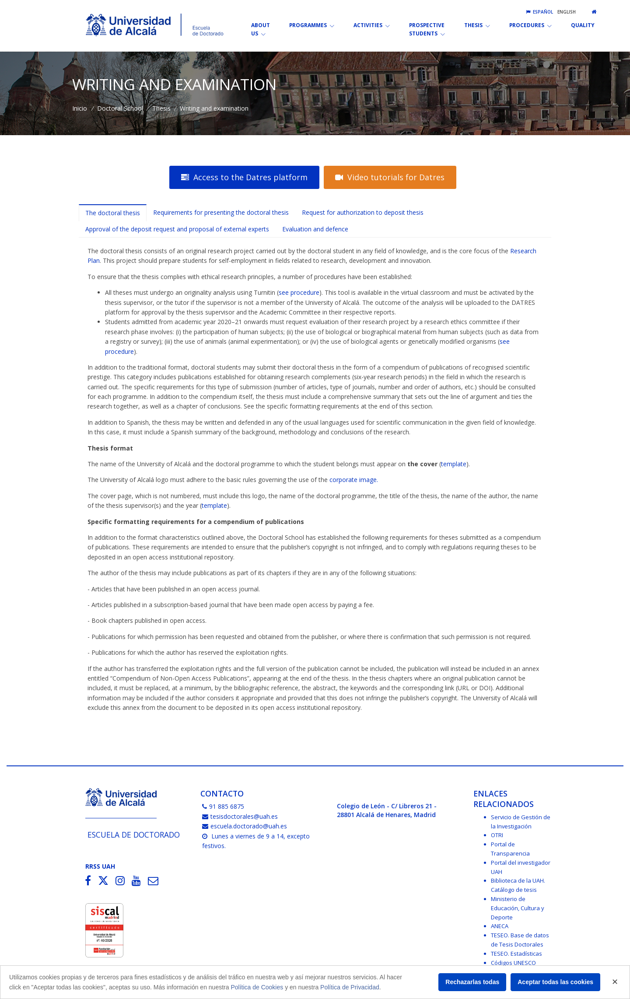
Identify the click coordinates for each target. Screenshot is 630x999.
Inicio (79, 108)
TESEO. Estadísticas (516, 953)
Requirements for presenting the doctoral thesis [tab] (221, 212)
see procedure (299, 292)
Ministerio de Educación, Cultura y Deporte (517, 908)
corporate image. (353, 479)
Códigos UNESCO (513, 963)
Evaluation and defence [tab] (315, 229)
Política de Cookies (257, 987)
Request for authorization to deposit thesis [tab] (363, 212)
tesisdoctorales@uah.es (240, 816)
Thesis (161, 108)
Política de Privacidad (349, 987)
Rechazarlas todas (472, 981)
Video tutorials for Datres (389, 177)
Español (539, 12)
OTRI (497, 835)
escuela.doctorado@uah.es (244, 826)
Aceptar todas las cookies (555, 981)
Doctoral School (120, 108)
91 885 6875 (223, 806)
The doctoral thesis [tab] (112, 213)
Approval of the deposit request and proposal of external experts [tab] (177, 229)
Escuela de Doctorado (134, 834)
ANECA (499, 926)
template (453, 464)
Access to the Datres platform (244, 177)
